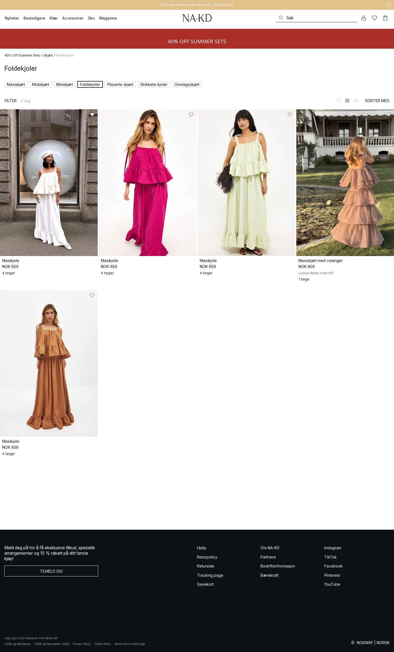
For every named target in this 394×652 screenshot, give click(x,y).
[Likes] (374, 18)
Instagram (332, 547)
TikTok (330, 557)
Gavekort (205, 584)
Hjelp (201, 547)
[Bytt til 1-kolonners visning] (338, 100)
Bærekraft (269, 575)
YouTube (332, 584)
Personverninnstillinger (130, 643)
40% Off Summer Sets (22, 55)
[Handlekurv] (385, 18)
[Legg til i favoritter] (92, 114)
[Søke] (316, 18)
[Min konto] (363, 18)
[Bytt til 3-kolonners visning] (356, 100)
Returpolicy (207, 557)
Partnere (268, 557)
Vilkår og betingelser (17, 643)
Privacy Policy (82, 643)
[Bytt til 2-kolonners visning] (347, 100)
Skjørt (48, 55)
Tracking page (210, 575)
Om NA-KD (269, 547)
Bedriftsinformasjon (277, 566)
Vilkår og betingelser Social (51, 643)
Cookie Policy (102, 643)
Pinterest (332, 575)
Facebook (333, 566)
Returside (205, 566)
